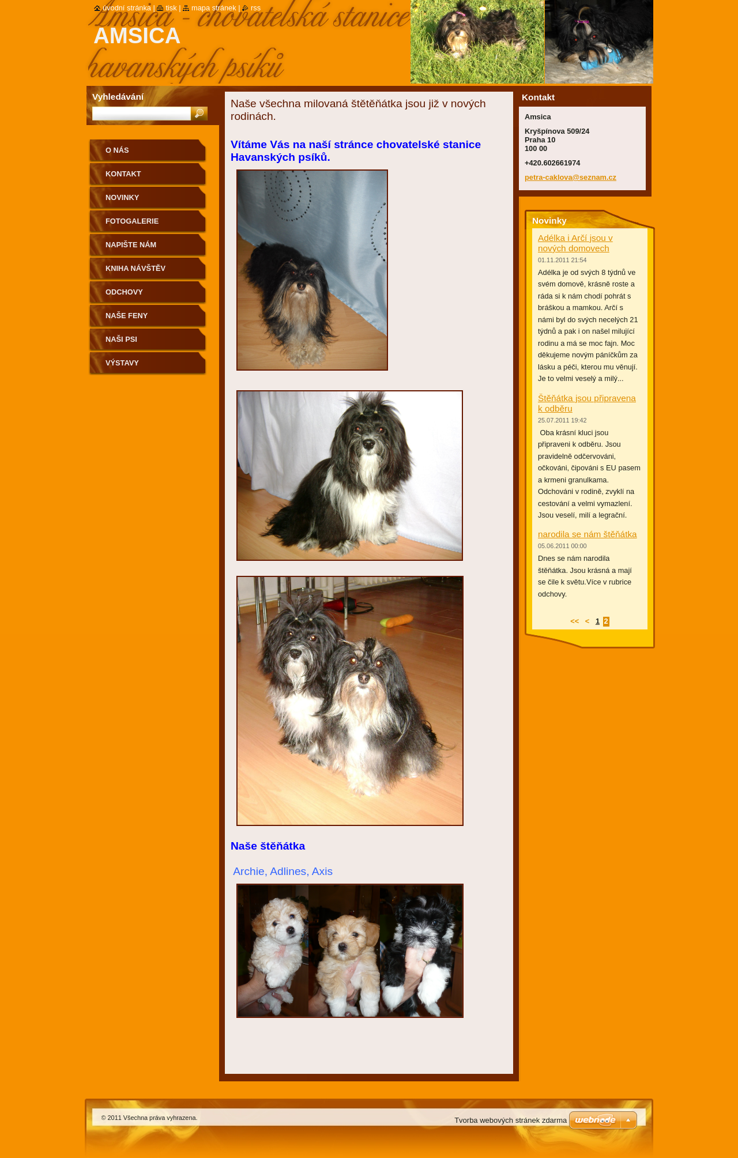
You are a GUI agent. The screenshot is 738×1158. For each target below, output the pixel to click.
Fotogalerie (132, 221)
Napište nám (131, 244)
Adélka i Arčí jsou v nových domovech (575, 243)
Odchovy (124, 292)
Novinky (122, 197)
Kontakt (123, 173)
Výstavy (122, 363)
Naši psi (121, 339)
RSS (256, 7)
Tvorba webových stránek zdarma (510, 1120)
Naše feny (127, 315)
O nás (117, 150)
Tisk (170, 7)
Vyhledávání (118, 96)
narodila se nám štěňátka (587, 534)
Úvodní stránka (127, 7)
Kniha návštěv (135, 268)
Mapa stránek (213, 7)
